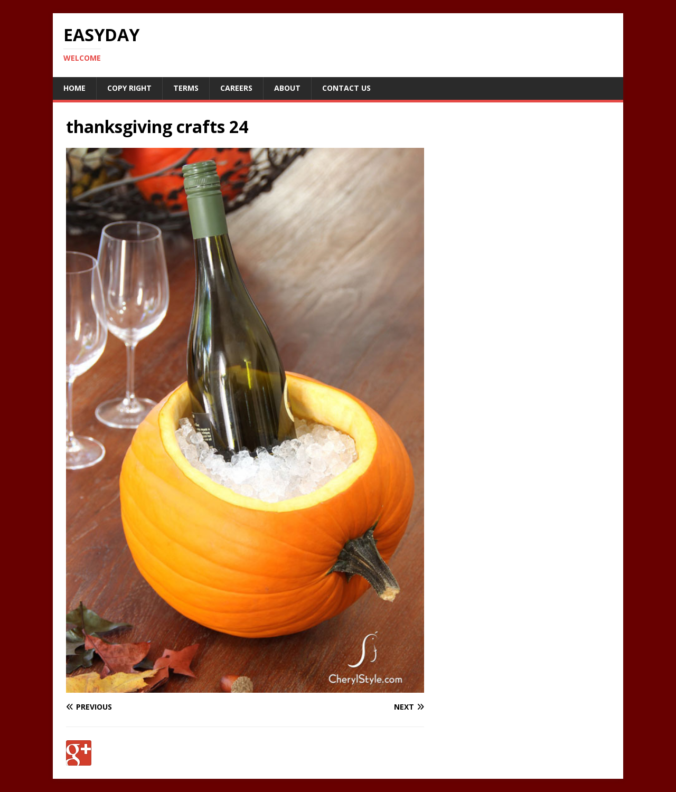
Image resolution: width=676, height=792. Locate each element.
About (287, 88)
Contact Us (346, 88)
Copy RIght (129, 88)
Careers (236, 88)
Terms (186, 88)
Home (74, 88)
